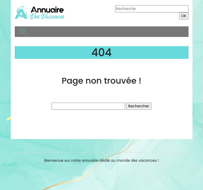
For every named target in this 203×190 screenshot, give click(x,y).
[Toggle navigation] (22, 31)
